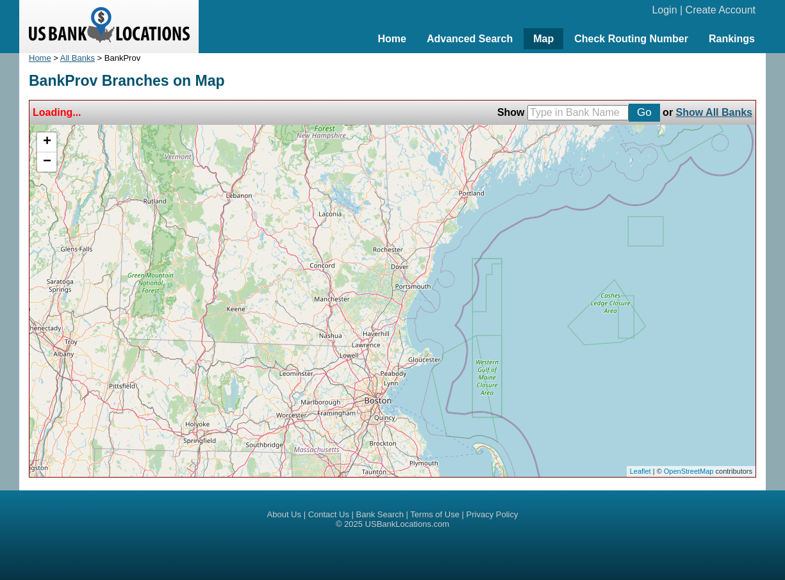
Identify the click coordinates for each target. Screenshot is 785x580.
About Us (284, 514)
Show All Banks (714, 112)
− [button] (47, 162)
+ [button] (47, 142)
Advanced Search (470, 38)
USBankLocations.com (407, 524)
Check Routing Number (631, 38)
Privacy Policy (492, 514)
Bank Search (380, 514)
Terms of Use (434, 514)
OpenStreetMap (689, 471)
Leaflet (640, 471)
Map (543, 38)
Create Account (721, 9)
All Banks (77, 58)
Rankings (732, 38)
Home (391, 38)
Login (664, 9)
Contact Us (328, 514)
